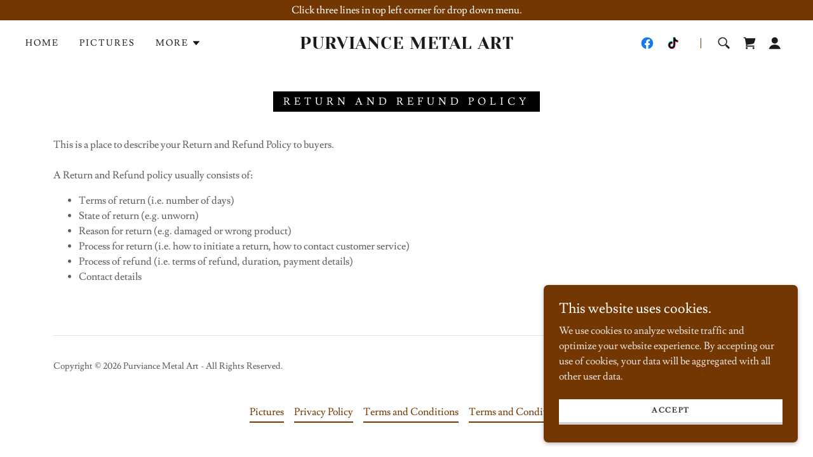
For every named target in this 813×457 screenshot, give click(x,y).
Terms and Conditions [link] (411, 412)
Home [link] (42, 43)
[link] (406, 45)
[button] (178, 43)
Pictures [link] (107, 43)
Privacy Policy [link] (323, 412)
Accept (671, 410)
